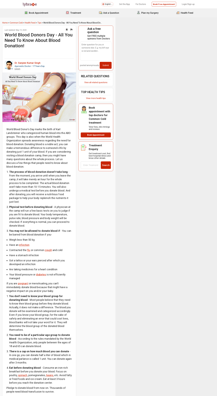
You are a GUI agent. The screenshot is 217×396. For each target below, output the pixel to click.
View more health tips (165, 95)
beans (91, 322)
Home (27, 23)
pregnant (45, 261)
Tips (62, 23)
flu (51, 235)
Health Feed (52, 23)
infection (47, 229)
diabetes (64, 255)
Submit (181, 62)
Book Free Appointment (163, 4)
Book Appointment (165, 122)
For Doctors (140, 4)
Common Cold (38, 23)
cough (71, 235)
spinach (64, 322)
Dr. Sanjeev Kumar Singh (50, 60)
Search (181, 146)
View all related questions (165, 79)
